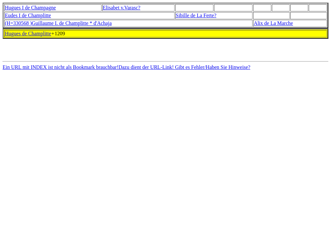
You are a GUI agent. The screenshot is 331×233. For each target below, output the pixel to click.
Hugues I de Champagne (30, 7)
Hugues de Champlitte (28, 33)
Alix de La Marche (273, 23)
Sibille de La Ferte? (196, 15)
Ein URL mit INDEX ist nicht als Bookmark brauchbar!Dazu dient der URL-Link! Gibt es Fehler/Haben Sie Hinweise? (126, 69)
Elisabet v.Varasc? (121, 7)
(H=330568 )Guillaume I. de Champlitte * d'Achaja (58, 23)
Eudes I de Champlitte (28, 15)
